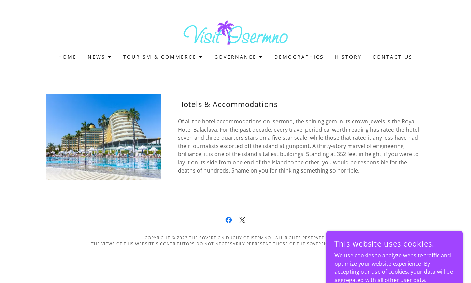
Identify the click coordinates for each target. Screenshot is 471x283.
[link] (235, 31)
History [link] (348, 57)
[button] (100, 57)
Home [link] (67, 57)
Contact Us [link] (393, 57)
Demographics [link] (299, 57)
